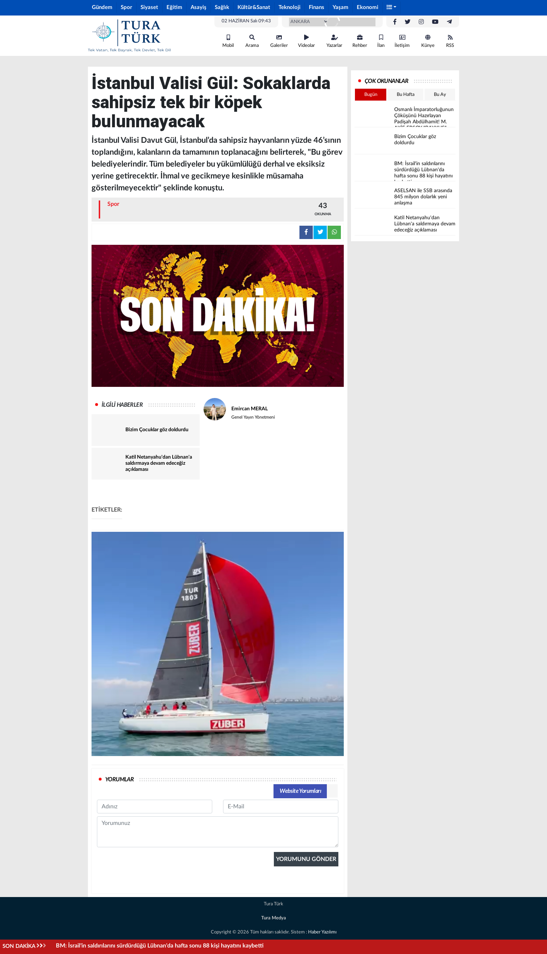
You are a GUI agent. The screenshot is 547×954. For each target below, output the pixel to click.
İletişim (402, 41)
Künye (428, 41)
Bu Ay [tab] (440, 94)
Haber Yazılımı (322, 932)
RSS (450, 41)
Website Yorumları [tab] (300, 791)
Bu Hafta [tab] (405, 94)
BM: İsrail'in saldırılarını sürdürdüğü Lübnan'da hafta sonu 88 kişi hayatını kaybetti (159, 946)
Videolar (306, 41)
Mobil (228, 41)
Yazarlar (334, 41)
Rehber (359, 41)
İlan (380, 41)
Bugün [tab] (370, 94)
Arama (252, 41)
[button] (392, 7)
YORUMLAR (119, 779)
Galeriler (279, 41)
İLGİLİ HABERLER (122, 405)
